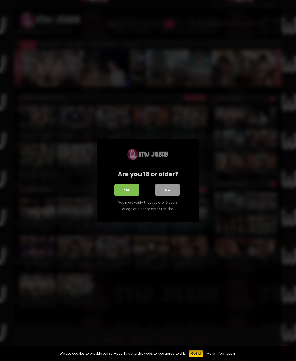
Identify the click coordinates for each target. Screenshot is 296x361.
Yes (127, 189)
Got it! (196, 353)
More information (221, 353)
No (167, 189)
